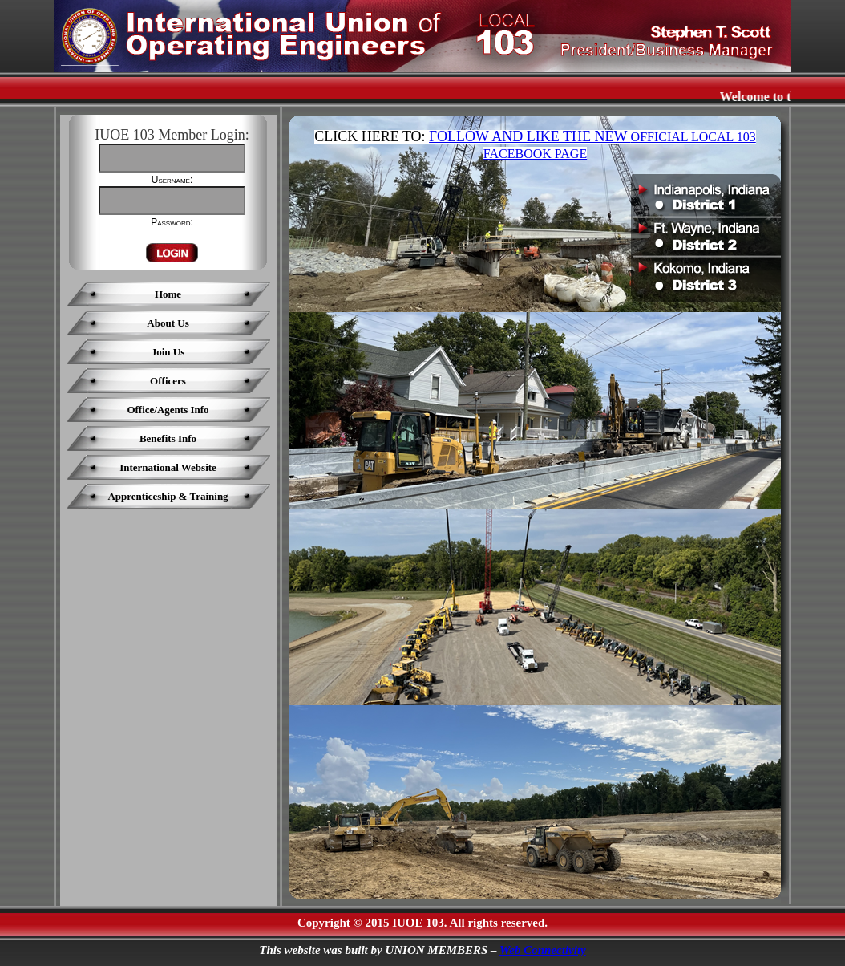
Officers (168, 381)
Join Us (168, 352)
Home (168, 294)
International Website (167, 467)
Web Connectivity (542, 950)
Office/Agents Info (167, 410)
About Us (167, 323)
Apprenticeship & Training (167, 496)
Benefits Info (167, 438)
